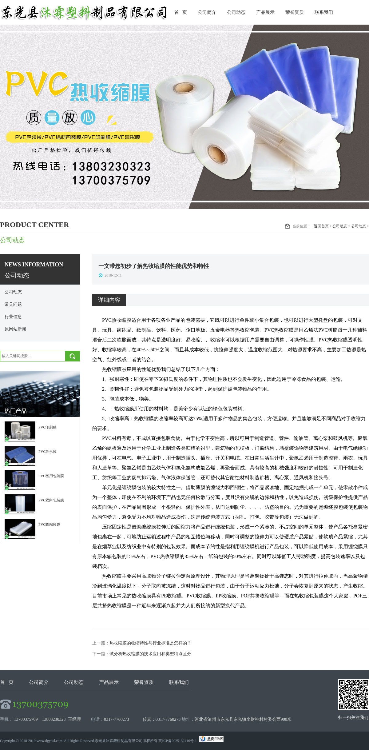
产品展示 (265, 12)
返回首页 (321, 226)
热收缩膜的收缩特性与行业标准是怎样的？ (150, 643)
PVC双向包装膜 (51, 500)
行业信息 (13, 316)
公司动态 (236, 12)
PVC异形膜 (47, 451)
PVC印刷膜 (47, 427)
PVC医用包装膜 (51, 476)
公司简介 (207, 12)
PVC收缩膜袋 (49, 524)
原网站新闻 (15, 329)
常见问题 (13, 304)
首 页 (180, 12)
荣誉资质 (294, 12)
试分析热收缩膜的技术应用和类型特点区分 (150, 654)
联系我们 (324, 12)
